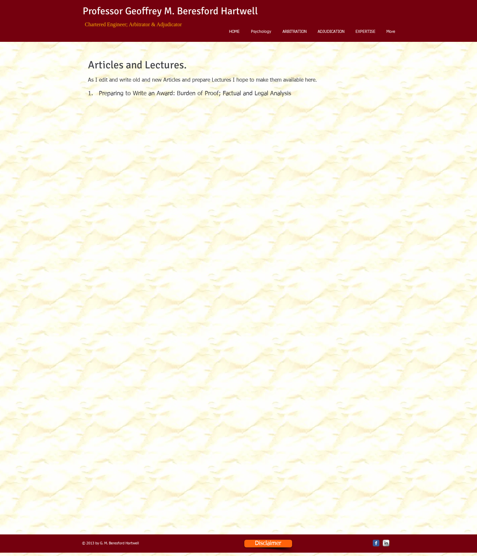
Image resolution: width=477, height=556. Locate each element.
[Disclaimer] (268, 543)
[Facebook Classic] (376, 543)
